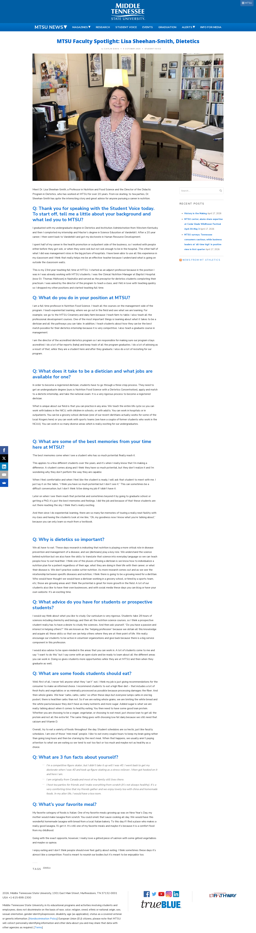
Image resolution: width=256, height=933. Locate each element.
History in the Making (195, 213)
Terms (38, 927)
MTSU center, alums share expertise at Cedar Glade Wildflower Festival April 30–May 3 (203, 224)
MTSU (248, 3)
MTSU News (49, 27)
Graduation (167, 27)
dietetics (47, 867)
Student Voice (126, 27)
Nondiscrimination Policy (43, 918)
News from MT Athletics (201, 260)
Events (147, 27)
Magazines (80, 27)
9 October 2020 (132, 49)
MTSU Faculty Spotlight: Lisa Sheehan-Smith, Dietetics (128, 41)
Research (103, 27)
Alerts (187, 27)
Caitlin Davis (111, 49)
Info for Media (210, 27)
